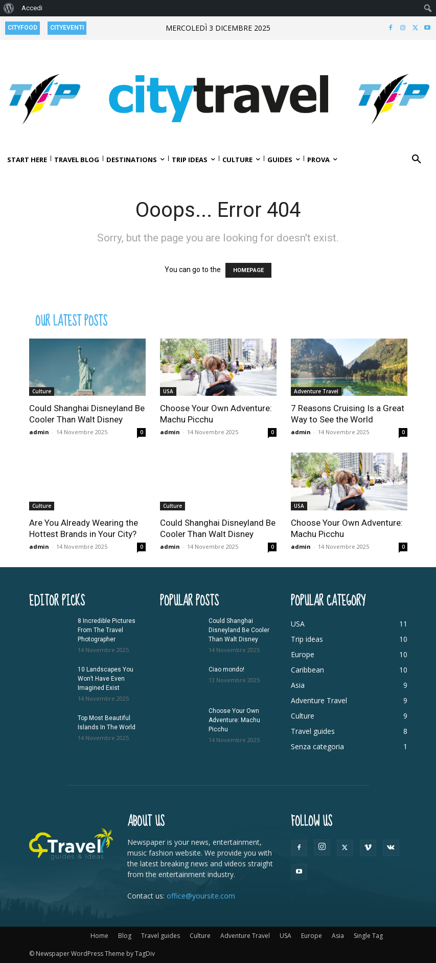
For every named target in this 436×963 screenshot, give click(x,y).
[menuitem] (9, 8)
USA (168, 391)
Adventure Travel (316, 391)
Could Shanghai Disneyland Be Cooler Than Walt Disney (239, 630)
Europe (311, 935)
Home (99, 935)
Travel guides (160, 935)
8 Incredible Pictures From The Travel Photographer (106, 630)
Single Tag (368, 935)
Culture (41, 391)
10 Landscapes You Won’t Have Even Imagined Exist (105, 678)
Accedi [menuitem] (31, 8)
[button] (416, 159)
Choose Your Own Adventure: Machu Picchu (234, 720)
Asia (338, 935)
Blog (124, 935)
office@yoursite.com (201, 896)
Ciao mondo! (226, 669)
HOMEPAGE (248, 270)
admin (39, 432)
